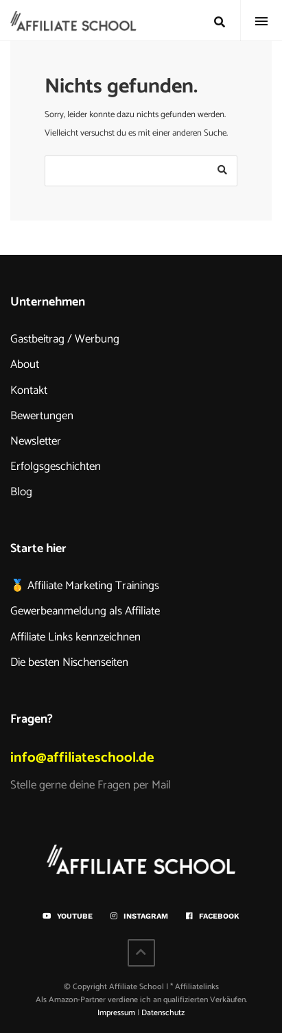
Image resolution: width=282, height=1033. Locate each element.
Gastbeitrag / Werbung (64, 339)
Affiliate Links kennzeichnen (75, 637)
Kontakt (28, 390)
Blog (21, 491)
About (24, 364)
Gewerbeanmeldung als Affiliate (85, 611)
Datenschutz (163, 1012)
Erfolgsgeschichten (55, 466)
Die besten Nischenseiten (69, 662)
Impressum (116, 1012)
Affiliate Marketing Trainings (93, 585)
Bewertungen (41, 415)
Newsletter (35, 441)
